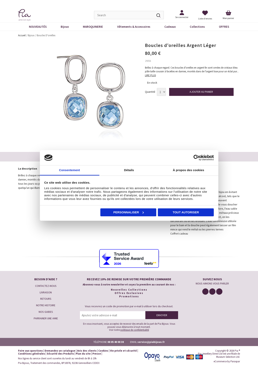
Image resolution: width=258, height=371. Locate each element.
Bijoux (65, 27)
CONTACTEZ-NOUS (46, 286)
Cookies (103, 350)
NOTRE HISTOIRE (45, 305)
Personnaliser (128, 212)
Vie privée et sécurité (123, 350)
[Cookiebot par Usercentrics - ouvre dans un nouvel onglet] (196, 158)
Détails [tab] (129, 170)
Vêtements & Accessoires (133, 27)
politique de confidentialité (134, 330)
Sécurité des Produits (60, 353)
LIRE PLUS (150, 75)
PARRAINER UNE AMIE (46, 318)
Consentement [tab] (69, 170)
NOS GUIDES (46, 312)
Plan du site (83, 353)
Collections (197, 27)
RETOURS (45, 298)
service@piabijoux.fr (151, 342)
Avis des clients (87, 350)
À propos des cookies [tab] (188, 170)
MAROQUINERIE (93, 27)
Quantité (150, 91)
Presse (96, 353)
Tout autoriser (186, 212)
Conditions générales (31, 353)
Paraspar (235, 361)
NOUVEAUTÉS (38, 27)
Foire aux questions (30, 350)
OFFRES (224, 27)
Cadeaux (170, 27)
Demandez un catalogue (60, 350)
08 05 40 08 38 (115, 342)
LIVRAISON (46, 292)
